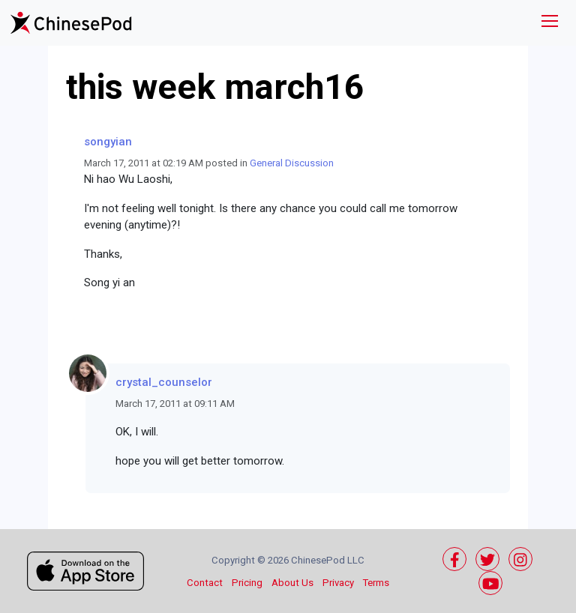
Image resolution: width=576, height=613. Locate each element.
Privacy (338, 582)
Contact (205, 582)
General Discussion (292, 163)
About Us (293, 582)
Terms (376, 582)
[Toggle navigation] (549, 23)
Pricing (247, 582)
